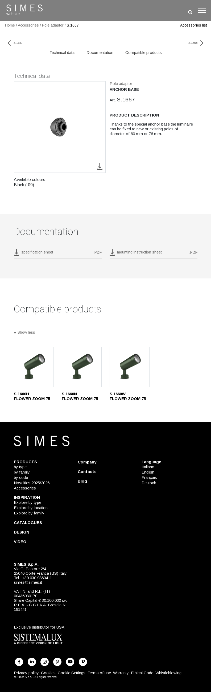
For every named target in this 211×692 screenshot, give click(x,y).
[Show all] (105, 332)
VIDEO (20, 541)
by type (20, 467)
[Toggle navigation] (202, 10)
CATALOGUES (28, 522)
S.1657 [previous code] (15, 42)
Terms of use (99, 672)
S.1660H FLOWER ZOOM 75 (32, 396)
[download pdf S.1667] (58, 254)
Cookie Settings (71, 672)
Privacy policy (26, 672)
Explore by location (31, 507)
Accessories (28, 25)
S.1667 (73, 25)
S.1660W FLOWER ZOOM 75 (128, 396)
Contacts (87, 471)
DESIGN (21, 532)
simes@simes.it (28, 582)
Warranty (121, 672)
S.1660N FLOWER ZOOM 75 (80, 396)
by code (21, 477)
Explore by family (29, 513)
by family (22, 472)
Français (149, 477)
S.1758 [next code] (195, 42)
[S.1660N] (82, 367)
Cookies (48, 672)
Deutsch (149, 482)
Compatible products (143, 52)
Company (87, 462)
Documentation (99, 52)
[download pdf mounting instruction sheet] (153, 254)
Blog (82, 481)
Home (10, 25)
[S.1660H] (34, 367)
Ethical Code (142, 672)
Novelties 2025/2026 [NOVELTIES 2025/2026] (31, 482)
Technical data (62, 52)
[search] (190, 12)
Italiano (148, 467)
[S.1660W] (130, 367)
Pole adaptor (53, 25)
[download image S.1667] (99, 166)
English (148, 472)
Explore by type (27, 502)
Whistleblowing (168, 672)
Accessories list (193, 25)
